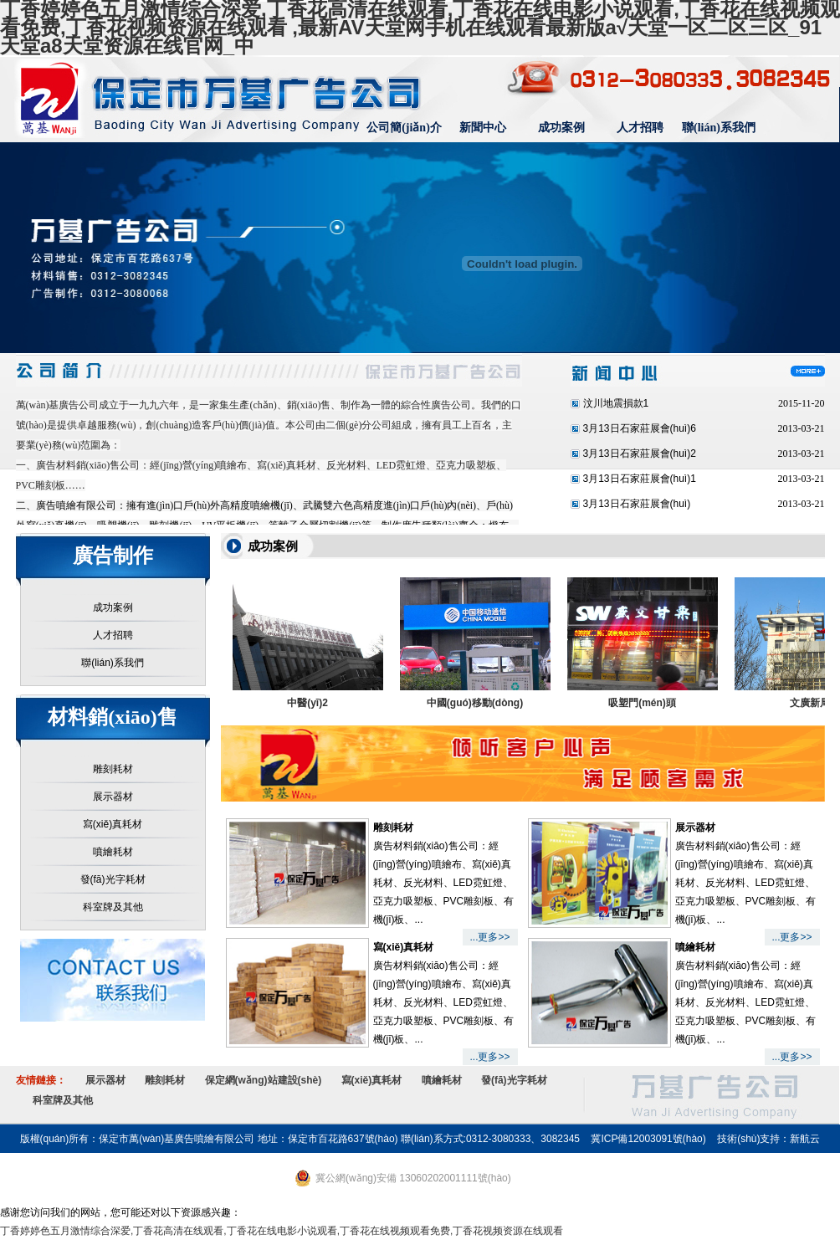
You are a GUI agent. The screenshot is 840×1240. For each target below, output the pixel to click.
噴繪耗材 (113, 852)
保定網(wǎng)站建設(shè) (263, 1080)
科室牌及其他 (113, 907)
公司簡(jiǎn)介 (404, 127)
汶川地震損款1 (616, 403)
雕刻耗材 (113, 769)
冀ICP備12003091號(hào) (648, 1139)
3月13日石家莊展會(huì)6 (639, 428)
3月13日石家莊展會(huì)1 (639, 478)
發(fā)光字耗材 (113, 879)
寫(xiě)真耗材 (112, 824)
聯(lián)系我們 (718, 127)
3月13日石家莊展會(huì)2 (639, 453)
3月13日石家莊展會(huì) (637, 504)
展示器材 (113, 796)
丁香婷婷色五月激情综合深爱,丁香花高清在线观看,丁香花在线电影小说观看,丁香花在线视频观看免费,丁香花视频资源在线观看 (281, 1231)
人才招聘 (640, 127)
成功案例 (561, 127)
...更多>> (489, 937)
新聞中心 (482, 127)
